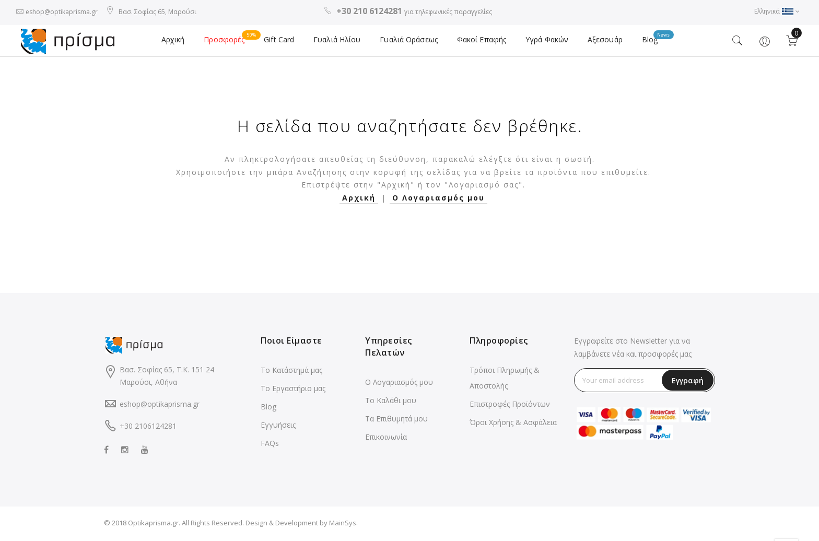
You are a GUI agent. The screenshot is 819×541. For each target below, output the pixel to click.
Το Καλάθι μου (390, 402)
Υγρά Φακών (544, 42)
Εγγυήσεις (278, 427)
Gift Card (281, 42)
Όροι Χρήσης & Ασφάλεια (513, 424)
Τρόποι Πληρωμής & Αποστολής (505, 380)
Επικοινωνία (386, 439)
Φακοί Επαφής (480, 42)
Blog (650, 39)
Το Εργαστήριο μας (293, 390)
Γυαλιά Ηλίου (338, 42)
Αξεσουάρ (601, 42)
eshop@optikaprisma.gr (61, 11)
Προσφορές (232, 39)
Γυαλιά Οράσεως (408, 42)
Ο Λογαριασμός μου (438, 200)
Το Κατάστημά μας (291, 372)
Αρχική (177, 42)
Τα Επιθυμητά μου (396, 421)
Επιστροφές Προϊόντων (510, 406)
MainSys (342, 525)
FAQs (270, 445)
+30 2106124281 (148, 428)
